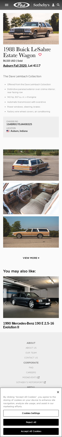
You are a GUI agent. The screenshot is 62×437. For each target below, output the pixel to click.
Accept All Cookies (31, 431)
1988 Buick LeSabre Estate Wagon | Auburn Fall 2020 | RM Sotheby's (32, 5)
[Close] (58, 392)
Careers (31, 372)
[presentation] (5, 303)
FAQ (31, 367)
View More (31, 258)
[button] (53, 5)
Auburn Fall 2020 (15, 65)
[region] (31, 412)
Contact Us (31, 358)
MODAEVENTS (31, 377)
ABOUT (31, 343)
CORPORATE (31, 362)
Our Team (31, 353)
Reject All (31, 422)
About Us (31, 348)
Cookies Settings (31, 413)
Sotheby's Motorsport (31, 382)
